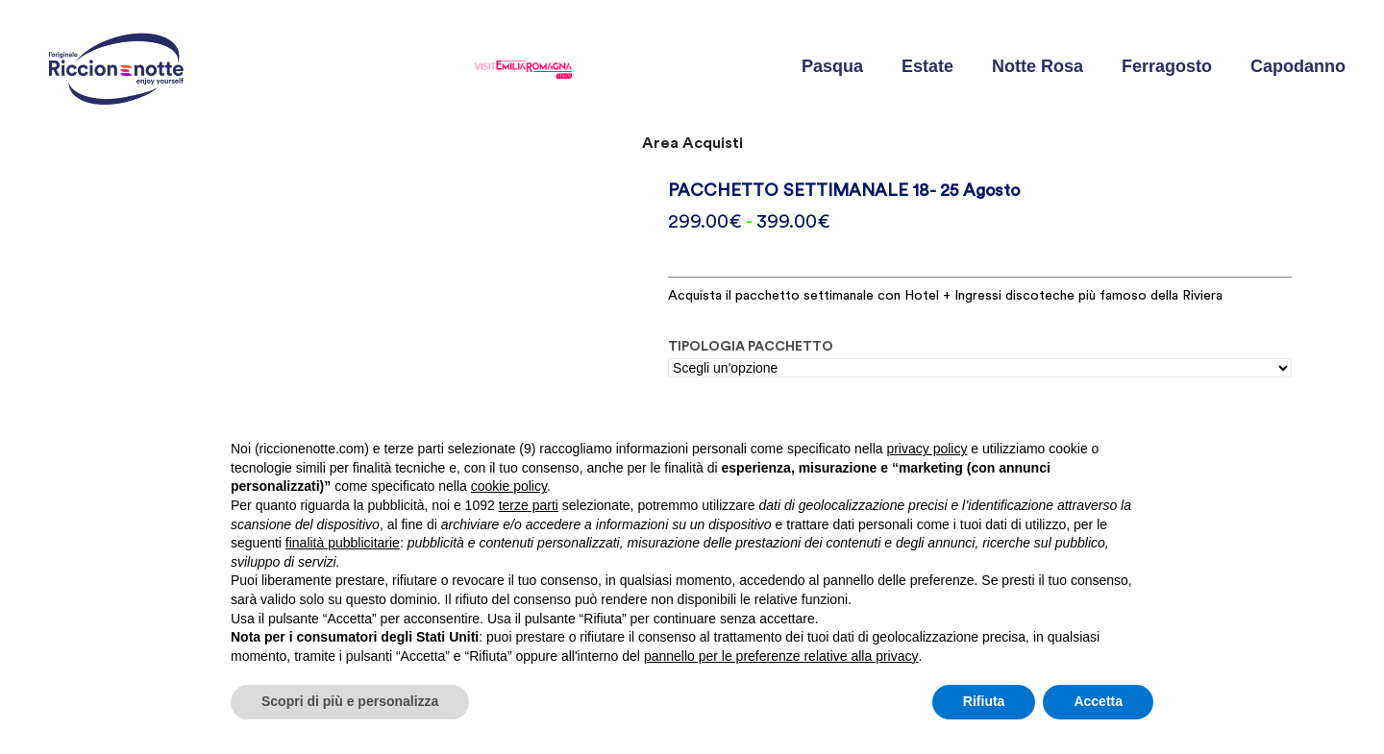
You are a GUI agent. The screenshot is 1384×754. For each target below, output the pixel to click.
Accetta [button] (1098, 701)
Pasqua (832, 66)
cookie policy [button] (509, 486)
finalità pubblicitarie (342, 542)
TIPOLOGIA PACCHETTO (750, 346)
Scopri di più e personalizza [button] (349, 701)
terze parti (528, 505)
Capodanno (1298, 66)
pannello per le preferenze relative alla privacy (781, 656)
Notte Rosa (1037, 66)
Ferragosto (1167, 66)
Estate (927, 66)
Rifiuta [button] (984, 701)
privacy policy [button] (926, 448)
